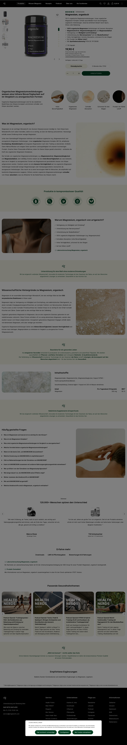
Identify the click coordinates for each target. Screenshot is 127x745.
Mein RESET (50, 706)
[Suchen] (100, 3)
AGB (110, 712)
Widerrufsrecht (114, 719)
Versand (111, 706)
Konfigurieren (64, 732)
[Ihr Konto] (108, 3)
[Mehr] (122, 3)
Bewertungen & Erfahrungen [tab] (80, 555)
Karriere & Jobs (72, 702)
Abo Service (50, 712)
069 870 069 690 (10, 707)
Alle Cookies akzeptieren (82, 732)
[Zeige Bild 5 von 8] (58, 39)
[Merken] (57, 15)
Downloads (70, 706)
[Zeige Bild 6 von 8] (58, 41)
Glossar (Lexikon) (51, 719)
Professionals (71, 715)
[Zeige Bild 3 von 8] (58, 34)
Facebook (91, 715)
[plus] (79, 73)
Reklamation (113, 722)
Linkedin (90, 706)
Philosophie (70, 712)
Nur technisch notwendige (46, 732)
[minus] (67, 73)
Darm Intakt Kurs (51, 715)
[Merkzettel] (104, 3)
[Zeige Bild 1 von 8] (58, 29)
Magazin (48, 709)
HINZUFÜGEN (96, 73)
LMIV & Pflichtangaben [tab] (57, 555)
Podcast (91, 709)
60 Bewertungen (80, 11)
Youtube (90, 719)
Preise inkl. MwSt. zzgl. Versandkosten (75, 52)
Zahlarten (112, 702)
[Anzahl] (73, 73)
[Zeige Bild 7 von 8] (58, 43)
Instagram (91, 712)
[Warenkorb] (115, 3)
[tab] (39, 554)
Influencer (70, 709)
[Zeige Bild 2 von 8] (58, 32)
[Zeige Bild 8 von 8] (58, 46)
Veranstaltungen (72, 719)
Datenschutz (113, 715)
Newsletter (91, 702)
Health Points (75, 55)
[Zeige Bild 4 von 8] (58, 37)
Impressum (112, 709)
